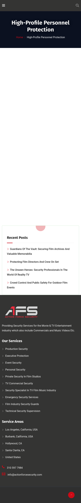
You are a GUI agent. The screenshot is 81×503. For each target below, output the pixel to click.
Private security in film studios (23, 376)
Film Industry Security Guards (22, 404)
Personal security (15, 369)
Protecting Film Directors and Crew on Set (34, 261)
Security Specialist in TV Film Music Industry (30, 390)
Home (19, 37)
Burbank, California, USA (19, 436)
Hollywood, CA (13, 443)
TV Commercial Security (19, 383)
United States (13, 457)
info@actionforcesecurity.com (25, 474)
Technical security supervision (22, 411)
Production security (16, 348)
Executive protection (17, 355)
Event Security (13, 362)
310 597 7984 (15, 467)
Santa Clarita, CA (14, 450)
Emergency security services (21, 397)
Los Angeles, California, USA (21, 429)
